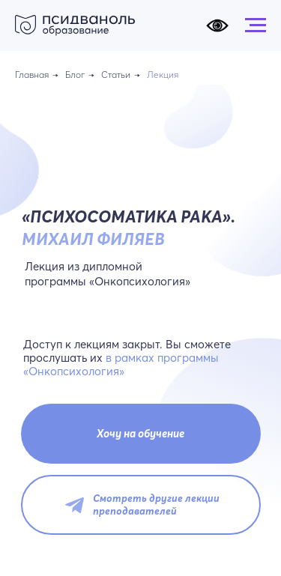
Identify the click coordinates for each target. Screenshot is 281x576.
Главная (32, 74)
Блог (75, 74)
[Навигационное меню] (255, 25)
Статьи (115, 74)
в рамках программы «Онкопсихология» (121, 364)
